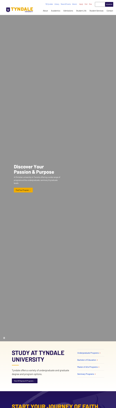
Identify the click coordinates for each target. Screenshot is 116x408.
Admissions (68, 10)
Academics (55, 10)
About (45, 10)
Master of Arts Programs (88, 367)
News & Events (66, 4)
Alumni (74, 4)
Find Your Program (22, 190)
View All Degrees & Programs (24, 381)
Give (90, 4)
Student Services (96, 10)
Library (56, 4)
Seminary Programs (86, 374)
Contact (110, 10)
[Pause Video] (4, 338)
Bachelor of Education (87, 360)
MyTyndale (49, 4)
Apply (81, 4)
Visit (86, 4)
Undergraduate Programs (89, 353)
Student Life (81, 10)
